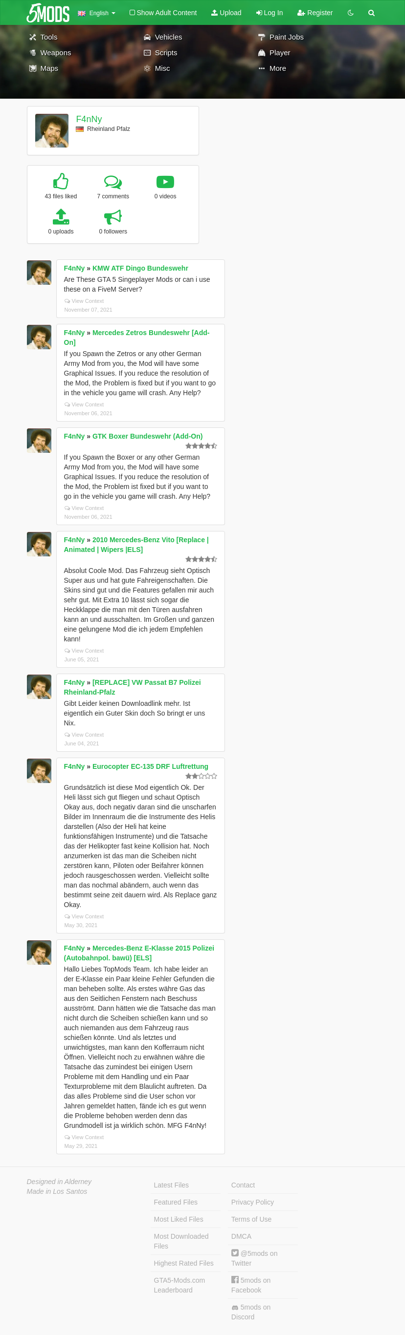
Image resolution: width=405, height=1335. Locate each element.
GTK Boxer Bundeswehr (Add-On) (147, 436)
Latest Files (171, 1185)
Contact (243, 1185)
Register (315, 13)
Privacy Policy (252, 1202)
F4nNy (89, 119)
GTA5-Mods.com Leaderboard (179, 1285)
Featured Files (176, 1202)
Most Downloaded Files (181, 1241)
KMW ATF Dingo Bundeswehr (140, 268)
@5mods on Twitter (254, 1258)
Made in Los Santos (57, 1191)
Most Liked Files (178, 1219)
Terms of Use (251, 1219)
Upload (226, 13)
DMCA (241, 1236)
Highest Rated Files (184, 1263)
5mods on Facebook (250, 1285)
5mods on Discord (250, 1312)
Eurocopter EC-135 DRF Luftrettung (150, 766)
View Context (84, 301)
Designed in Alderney (59, 1182)
